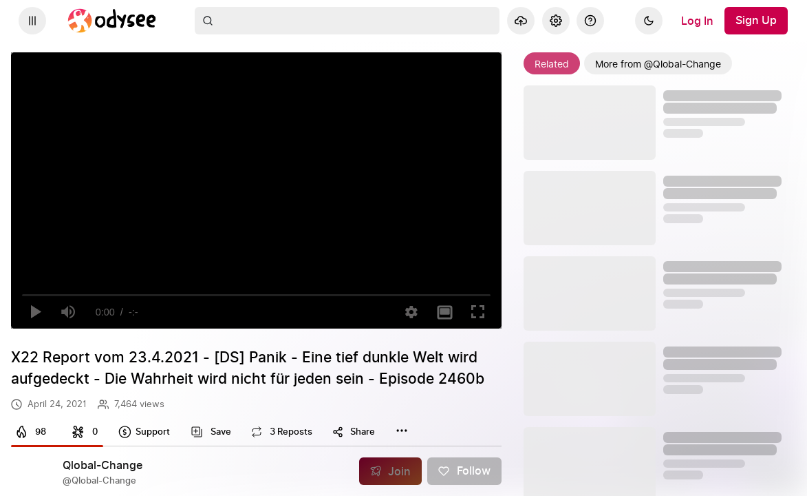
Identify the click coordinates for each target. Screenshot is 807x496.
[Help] (590, 20)
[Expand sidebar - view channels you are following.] (32, 20)
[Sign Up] (756, 20)
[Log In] (697, 21)
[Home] (112, 20)
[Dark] (649, 20)
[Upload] (521, 20)
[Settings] (556, 20)
